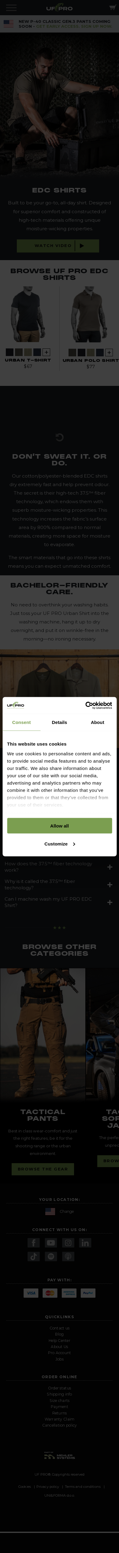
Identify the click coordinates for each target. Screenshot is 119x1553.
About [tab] (97, 722)
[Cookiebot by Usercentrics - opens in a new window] (85, 705)
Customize (59, 843)
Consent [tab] (21, 722)
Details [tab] (59, 722)
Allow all (59, 825)
